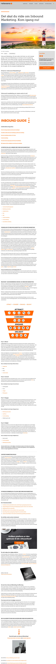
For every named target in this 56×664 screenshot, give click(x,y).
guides (2, 266)
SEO (3, 213)
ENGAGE (23, 304)
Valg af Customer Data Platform (6, 574)
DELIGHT (30, 304)
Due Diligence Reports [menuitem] (35, 0)
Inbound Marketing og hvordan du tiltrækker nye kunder (17, 663)
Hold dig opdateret (46, 67)
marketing (12, 72)
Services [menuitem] (25, 3)
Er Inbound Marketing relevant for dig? (13, 657)
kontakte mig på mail (27, 638)
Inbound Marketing (10, 53)
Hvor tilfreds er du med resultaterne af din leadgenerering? (16, 660)
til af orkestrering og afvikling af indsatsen (17, 513)
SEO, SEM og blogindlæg (18, 354)
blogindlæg (9, 266)
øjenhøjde (18, 355)
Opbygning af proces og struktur (9, 508)
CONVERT (15, 304)
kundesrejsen (3, 153)
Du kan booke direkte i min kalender (14, 638)
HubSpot (17, 188)
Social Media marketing (7, 221)
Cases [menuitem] (36, 3)
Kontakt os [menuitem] (51, 0)
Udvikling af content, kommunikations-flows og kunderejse (13, 510)
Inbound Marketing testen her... (28, 104)
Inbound (5, 53)
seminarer (25, 461)
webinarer (15, 266)
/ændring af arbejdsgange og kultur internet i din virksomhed (18, 506)
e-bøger (18, 461)
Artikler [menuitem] (41, 3)
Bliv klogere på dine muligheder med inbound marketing (12, 143)
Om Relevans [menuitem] (48, 3)
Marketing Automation (7, 411)
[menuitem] (53, 4)
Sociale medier (5, 372)
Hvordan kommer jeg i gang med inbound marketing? (11, 140)
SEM (3, 215)
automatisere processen (5, 86)
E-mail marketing (6, 219)
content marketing (8, 457)
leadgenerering (21, 72)
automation (27, 72)
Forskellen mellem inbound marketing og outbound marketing (13, 132)
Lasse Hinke (7, 51)
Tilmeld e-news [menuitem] (44, 0)
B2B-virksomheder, (33, 95)
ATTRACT (8, 304)
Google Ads (5, 366)
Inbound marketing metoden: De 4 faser (9, 135)
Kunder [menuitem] (31, 3)
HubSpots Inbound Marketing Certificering (9, 596)
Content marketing (6, 217)
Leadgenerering (5, 211)
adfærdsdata (12, 185)
